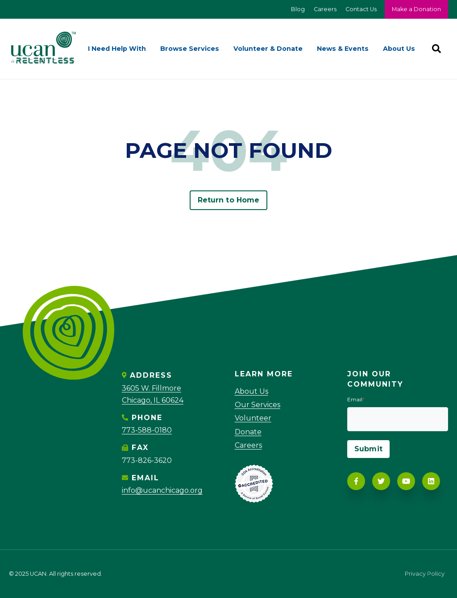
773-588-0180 (147, 430)
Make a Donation (416, 9)
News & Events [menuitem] (343, 49)
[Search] (436, 48)
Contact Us (361, 9)
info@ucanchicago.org (162, 490)
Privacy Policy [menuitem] (425, 574)
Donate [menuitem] (248, 432)
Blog (298, 9)
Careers (325, 9)
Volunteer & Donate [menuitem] (268, 49)
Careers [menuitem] (248, 445)
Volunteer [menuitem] (253, 418)
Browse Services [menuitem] (189, 49)
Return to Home (228, 200)
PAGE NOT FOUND (228, 150)
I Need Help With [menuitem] (117, 49)
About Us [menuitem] (399, 49)
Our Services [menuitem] (257, 404)
